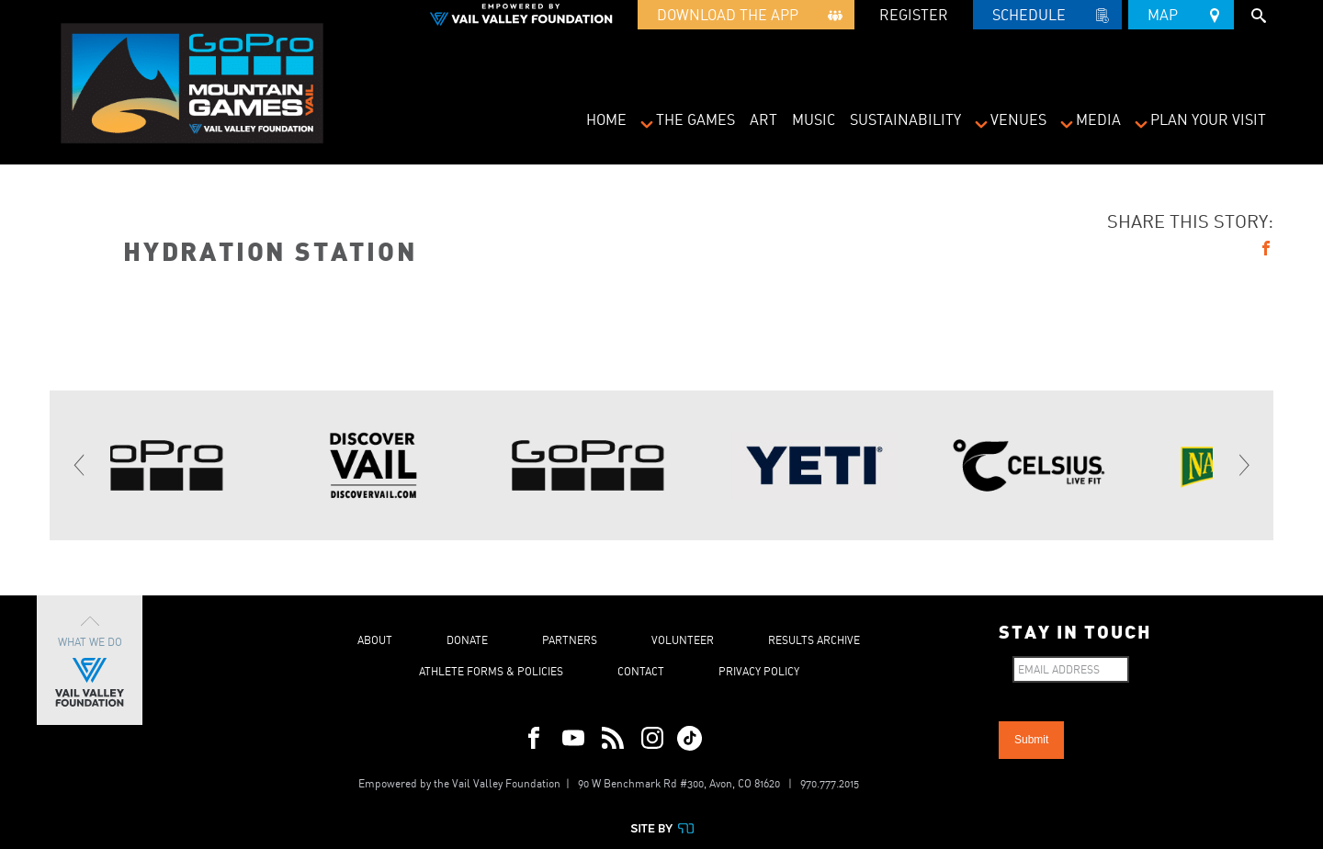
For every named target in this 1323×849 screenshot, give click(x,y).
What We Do (89, 660)
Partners (569, 640)
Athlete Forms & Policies (491, 671)
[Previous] (80, 466)
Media (1098, 119)
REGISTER (913, 15)
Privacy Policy (758, 671)
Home (606, 119)
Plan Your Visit (1208, 119)
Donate (467, 640)
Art (763, 119)
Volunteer (682, 640)
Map (1181, 12)
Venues (1018, 119)
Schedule (1047, 17)
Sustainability (905, 119)
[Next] (1243, 466)
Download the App (746, 17)
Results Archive (814, 640)
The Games (695, 119)
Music (813, 119)
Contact (640, 671)
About (374, 640)
